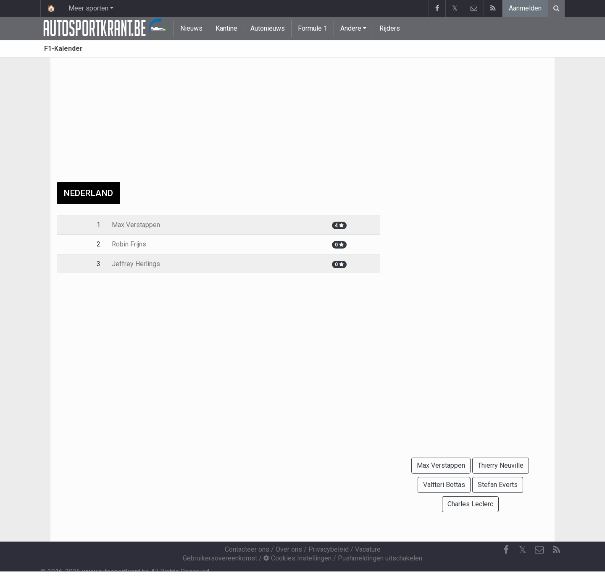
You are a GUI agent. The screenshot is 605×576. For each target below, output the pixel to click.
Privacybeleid (328, 549)
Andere (350, 28)
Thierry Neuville (500, 465)
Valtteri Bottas (444, 485)
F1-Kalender (63, 48)
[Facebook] (505, 550)
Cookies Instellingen (297, 558)
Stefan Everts (498, 485)
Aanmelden (525, 8)
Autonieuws (267, 28)
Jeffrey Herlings (136, 264)
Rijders (389, 28)
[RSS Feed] (556, 550)
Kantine (226, 28)
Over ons (289, 549)
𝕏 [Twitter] (522, 550)
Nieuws (191, 28)
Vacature (368, 549)
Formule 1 (312, 28)
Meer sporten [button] (88, 8)
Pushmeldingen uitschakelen (380, 558)
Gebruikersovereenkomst (220, 558)
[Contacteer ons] (539, 550)
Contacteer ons (247, 549)
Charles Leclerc (470, 504)
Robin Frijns (129, 244)
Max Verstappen (136, 225)
